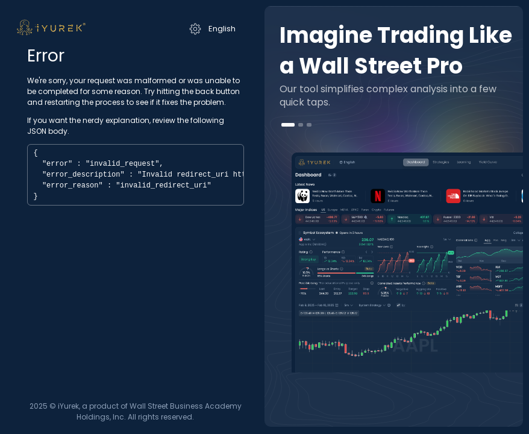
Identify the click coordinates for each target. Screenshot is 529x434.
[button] (288, 125)
